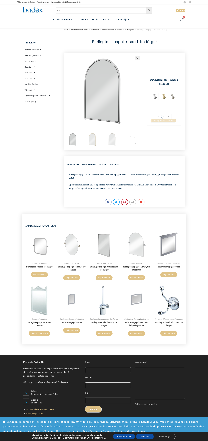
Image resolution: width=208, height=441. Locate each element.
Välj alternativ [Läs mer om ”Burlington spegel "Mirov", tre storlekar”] (71, 278)
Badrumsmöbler (33, 49)
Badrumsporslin (33, 55)
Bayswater (161, 263)
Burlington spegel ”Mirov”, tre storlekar (72, 268)
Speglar (35, 263)
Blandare (30, 66)
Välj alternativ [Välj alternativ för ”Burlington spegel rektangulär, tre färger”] (104, 278)
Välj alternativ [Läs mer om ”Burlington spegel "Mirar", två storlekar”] (136, 278)
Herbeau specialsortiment (95, 19)
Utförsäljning (30, 101)
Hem (66, 29)
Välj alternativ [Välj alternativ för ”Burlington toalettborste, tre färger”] (104, 333)
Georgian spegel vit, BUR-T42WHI (39, 324)
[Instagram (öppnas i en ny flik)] (189, 2)
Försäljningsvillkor (34, 413)
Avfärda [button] (200, 436)
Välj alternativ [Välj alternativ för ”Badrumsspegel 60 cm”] (71, 330)
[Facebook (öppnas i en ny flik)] (185, 2)
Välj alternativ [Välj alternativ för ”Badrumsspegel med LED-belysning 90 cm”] (136, 333)
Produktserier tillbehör (112, 29)
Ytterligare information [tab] (94, 164)
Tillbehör (30, 89)
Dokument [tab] (114, 164)
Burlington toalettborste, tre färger (104, 324)
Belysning (30, 61)
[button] (137, 58)
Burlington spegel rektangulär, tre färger (104, 268)
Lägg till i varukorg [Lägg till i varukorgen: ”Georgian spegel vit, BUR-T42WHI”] (39, 333)
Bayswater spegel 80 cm (169, 267)
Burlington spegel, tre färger (39, 267)
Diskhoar (30, 72)
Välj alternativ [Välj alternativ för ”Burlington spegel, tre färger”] (39, 275)
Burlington (129, 29)
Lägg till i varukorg (163, 120)
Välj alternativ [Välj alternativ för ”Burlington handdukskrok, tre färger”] (168, 333)
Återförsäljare (122, 19)
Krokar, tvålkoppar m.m (99, 319)
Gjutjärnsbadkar (32, 84)
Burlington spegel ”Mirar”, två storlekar (136, 268)
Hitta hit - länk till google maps (40, 409)
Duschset (30, 78)
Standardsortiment (64, 19)
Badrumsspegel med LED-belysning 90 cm (136, 324)
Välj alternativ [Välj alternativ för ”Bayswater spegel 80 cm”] (168, 275)
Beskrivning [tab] (73, 164)
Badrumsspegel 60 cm (72, 322)
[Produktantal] (163, 116)
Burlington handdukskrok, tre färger (169, 324)
